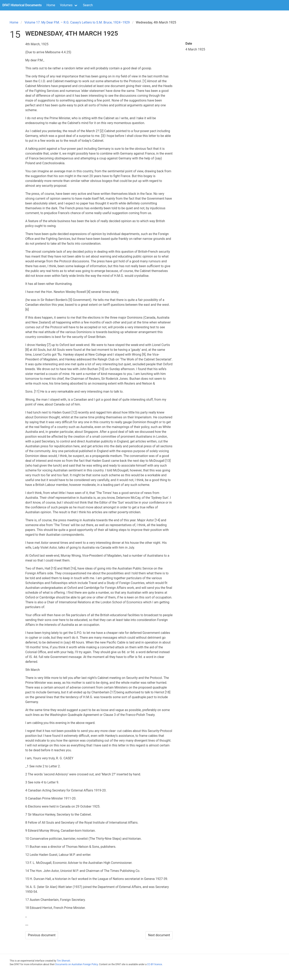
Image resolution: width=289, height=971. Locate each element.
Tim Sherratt (63, 960)
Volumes (66, 5)
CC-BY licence (154, 964)
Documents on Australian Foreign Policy (76, 964)
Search (88, 5)
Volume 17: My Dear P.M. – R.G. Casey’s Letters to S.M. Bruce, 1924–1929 (77, 22)
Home (51, 5)
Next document (159, 935)
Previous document (42, 935)
